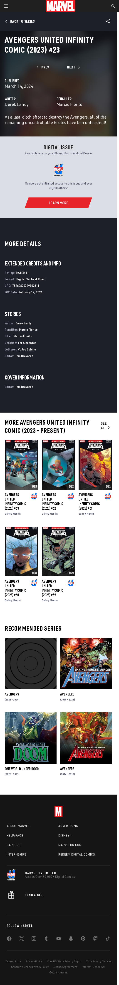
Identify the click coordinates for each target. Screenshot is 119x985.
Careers (14, 845)
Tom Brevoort (24, 356)
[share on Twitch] (95, 939)
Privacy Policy (34, 961)
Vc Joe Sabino (27, 349)
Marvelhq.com (70, 845)
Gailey (8, 513)
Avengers (12, 694)
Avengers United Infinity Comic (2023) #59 (52, 588)
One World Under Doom (22, 768)
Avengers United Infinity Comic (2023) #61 (89, 501)
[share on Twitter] (21, 939)
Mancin (17, 513)
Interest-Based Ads (94, 966)
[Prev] (43, 67)
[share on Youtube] (58, 939)
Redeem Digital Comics (76, 854)
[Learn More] (58, 202)
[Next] (73, 67)
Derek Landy (17, 104)
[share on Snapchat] (71, 939)
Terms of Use (13, 961)
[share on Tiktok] (107, 939)
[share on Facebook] (9, 939)
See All (106, 425)
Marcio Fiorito (69, 104)
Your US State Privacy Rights (64, 961)
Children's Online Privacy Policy (30, 966)
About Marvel (18, 826)
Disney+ (64, 835)
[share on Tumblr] (46, 939)
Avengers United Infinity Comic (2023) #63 (15, 501)
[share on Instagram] (34, 939)
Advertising (68, 826)
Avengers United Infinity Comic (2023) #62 (52, 501)
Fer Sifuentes (27, 343)
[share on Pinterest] (83, 939)
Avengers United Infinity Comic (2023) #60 (15, 588)
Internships (17, 854)
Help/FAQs (15, 835)
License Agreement (65, 966)
